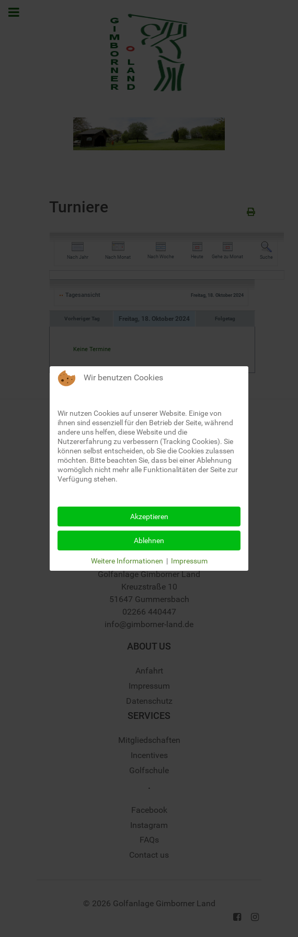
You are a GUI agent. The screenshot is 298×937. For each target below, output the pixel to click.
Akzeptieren (149, 516)
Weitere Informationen (127, 561)
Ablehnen (149, 540)
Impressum (189, 561)
